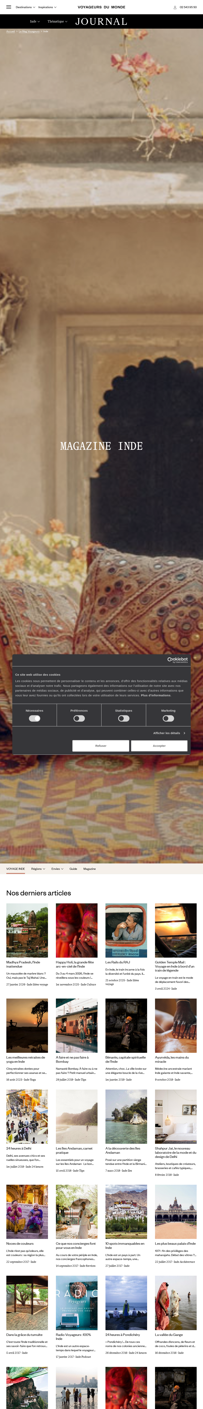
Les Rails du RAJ (117, 962)
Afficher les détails (166, 733)
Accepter (159, 745)
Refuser (100, 745)
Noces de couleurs (20, 1243)
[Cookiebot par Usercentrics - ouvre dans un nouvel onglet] (170, 660)
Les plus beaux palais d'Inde (175, 1243)
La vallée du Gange (169, 1334)
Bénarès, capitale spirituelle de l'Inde (125, 1059)
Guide (73, 869)
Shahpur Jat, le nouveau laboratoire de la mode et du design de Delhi (175, 1152)
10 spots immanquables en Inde (124, 1245)
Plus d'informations (155, 695)
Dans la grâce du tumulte (24, 1334)
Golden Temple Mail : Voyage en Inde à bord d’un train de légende (174, 966)
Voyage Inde (15, 869)
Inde (174, 988)
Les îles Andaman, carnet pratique (74, 1150)
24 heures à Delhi (18, 1148)
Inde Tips (80, 1079)
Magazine (89, 869)
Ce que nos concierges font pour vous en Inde (76, 1245)
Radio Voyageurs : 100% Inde (73, 1336)
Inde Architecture (184, 1262)
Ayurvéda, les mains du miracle (172, 1059)
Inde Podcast (83, 1357)
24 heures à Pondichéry (122, 1334)
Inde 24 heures (34, 1166)
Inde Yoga (30, 1079)
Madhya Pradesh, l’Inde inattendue (23, 964)
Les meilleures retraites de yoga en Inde (25, 1059)
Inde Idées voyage (37, 984)
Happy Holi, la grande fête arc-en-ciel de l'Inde (75, 964)
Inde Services (88, 1266)
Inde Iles (127, 1170)
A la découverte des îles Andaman (122, 1150)
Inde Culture (88, 984)
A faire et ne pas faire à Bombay (72, 1059)
